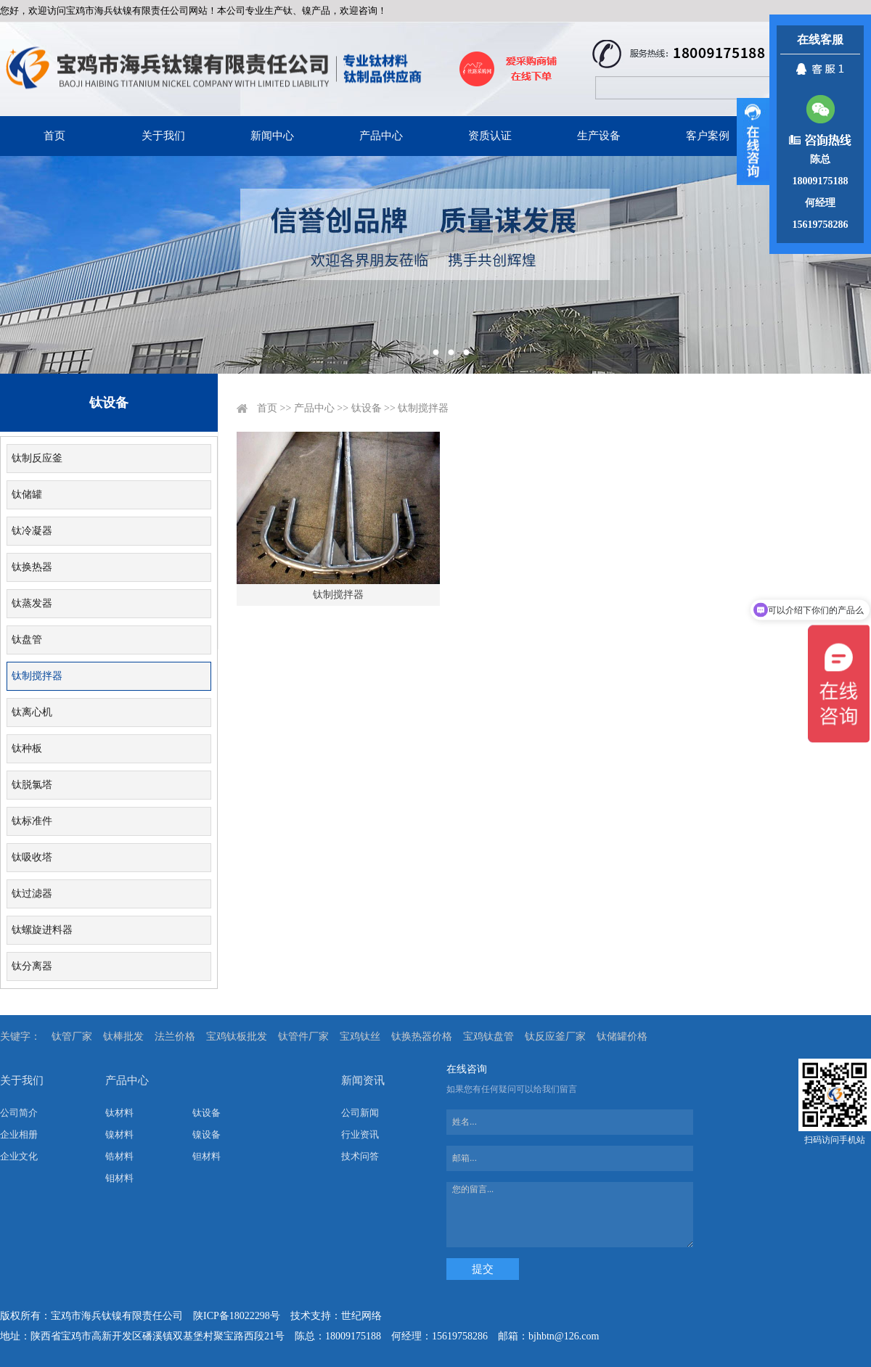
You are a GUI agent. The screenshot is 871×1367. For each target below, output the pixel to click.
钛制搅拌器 (37, 675)
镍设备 (206, 1134)
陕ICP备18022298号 (236, 1315)
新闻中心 (272, 135)
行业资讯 (360, 1134)
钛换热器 (32, 567)
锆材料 (119, 1156)
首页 (54, 135)
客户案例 (707, 135)
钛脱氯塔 (32, 784)
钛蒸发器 (32, 603)
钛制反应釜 (37, 458)
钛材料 (119, 1112)
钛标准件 (32, 821)
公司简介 (19, 1112)
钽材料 (206, 1156)
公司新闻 (360, 1112)
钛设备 (366, 408)
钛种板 (27, 748)
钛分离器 (32, 966)
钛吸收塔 (32, 857)
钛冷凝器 (32, 530)
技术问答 (360, 1156)
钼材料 (119, 1178)
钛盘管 (27, 639)
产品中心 (381, 135)
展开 (753, 141)
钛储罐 (27, 494)
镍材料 (119, 1134)
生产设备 (599, 135)
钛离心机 (32, 712)
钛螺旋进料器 (42, 929)
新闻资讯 (363, 1080)
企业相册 (19, 1134)
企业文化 (19, 1156)
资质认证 (490, 135)
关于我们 (163, 135)
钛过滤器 (32, 893)
